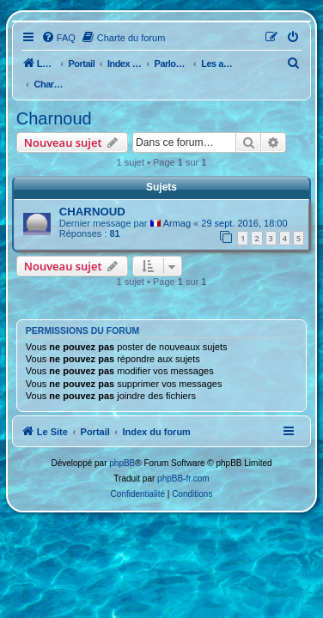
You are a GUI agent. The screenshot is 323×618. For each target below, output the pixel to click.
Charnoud (54, 118)
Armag (177, 223)
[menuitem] (58, 37)
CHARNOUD (92, 211)
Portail (81, 63)
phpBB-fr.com (183, 478)
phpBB (122, 463)
